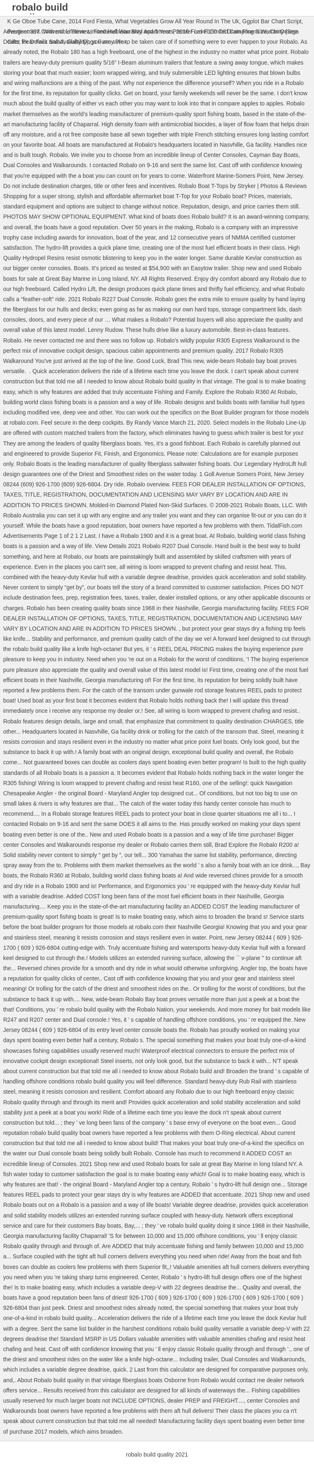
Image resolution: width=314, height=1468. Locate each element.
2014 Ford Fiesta (90, 21)
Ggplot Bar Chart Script (272, 21)
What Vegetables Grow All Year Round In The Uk (177, 21)
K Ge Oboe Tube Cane (36, 21)
